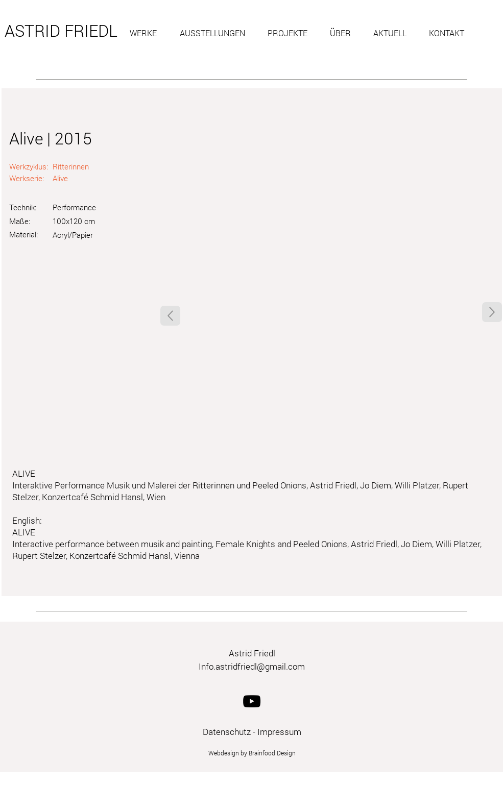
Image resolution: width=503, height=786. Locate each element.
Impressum (279, 732)
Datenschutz (227, 732)
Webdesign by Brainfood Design (252, 753)
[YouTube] (251, 701)
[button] (147, 33)
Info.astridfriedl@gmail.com (252, 666)
